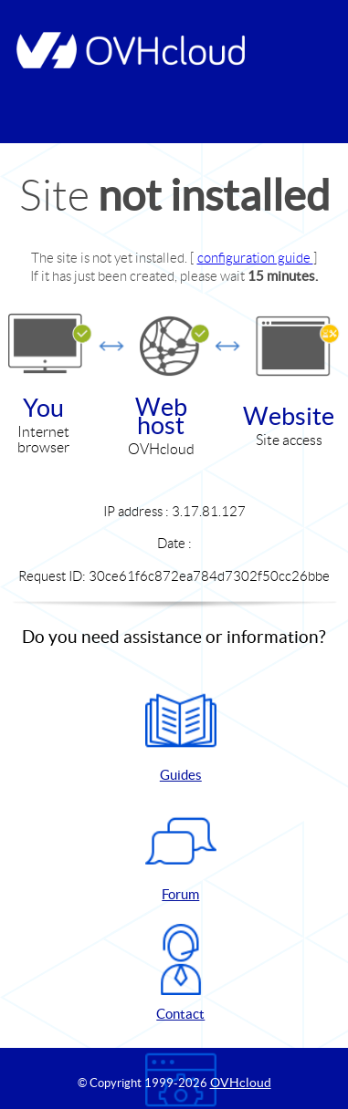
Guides (180, 734)
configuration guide (255, 257)
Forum (180, 853)
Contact (180, 972)
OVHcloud (240, 1082)
